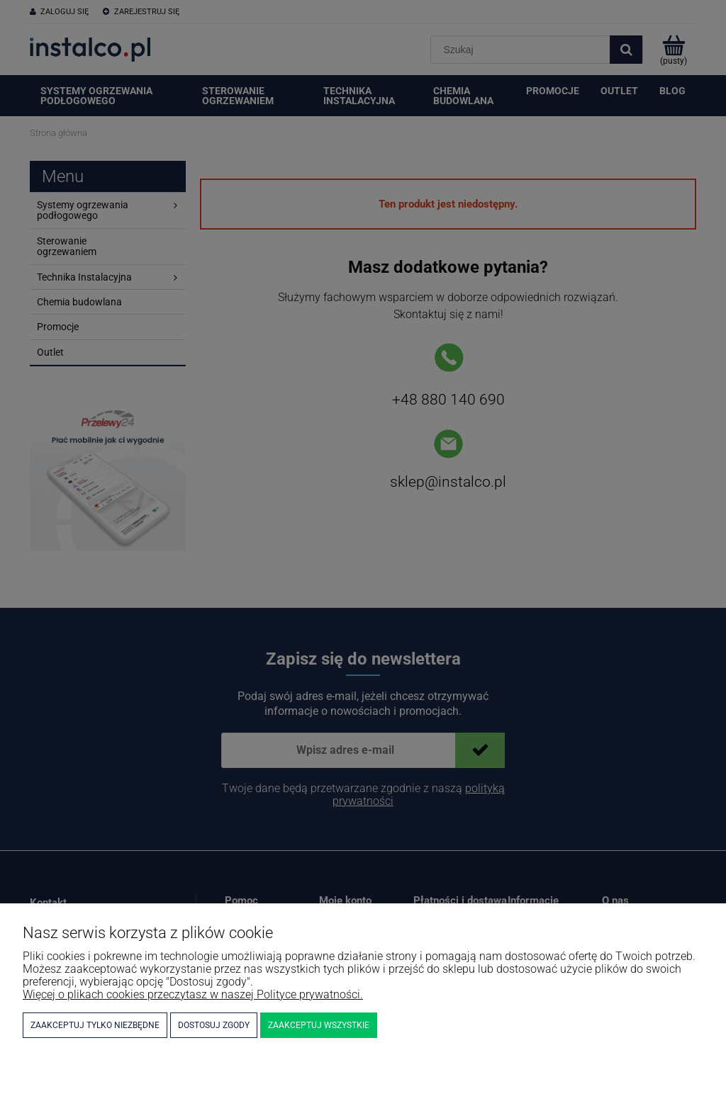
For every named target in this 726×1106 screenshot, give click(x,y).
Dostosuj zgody (214, 1025)
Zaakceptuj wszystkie (318, 1025)
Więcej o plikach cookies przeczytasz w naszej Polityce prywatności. (193, 994)
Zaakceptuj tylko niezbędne (95, 1025)
